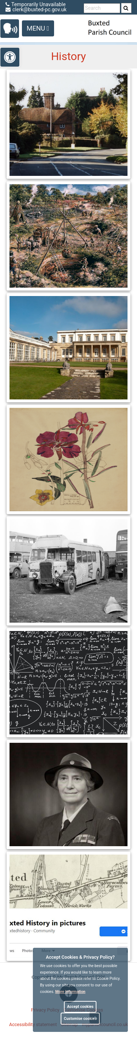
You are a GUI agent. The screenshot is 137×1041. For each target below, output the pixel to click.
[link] (125, 8)
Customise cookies (80, 1018)
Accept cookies (80, 1006)
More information (70, 991)
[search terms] (102, 8)
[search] (126, 8)
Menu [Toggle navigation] (38, 28)
